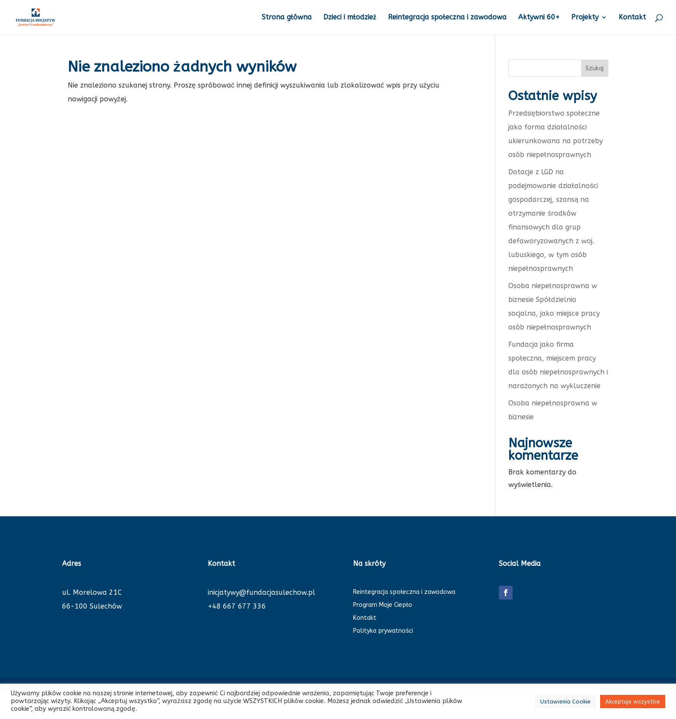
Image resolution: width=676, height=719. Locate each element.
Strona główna (287, 17)
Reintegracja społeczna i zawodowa (447, 17)
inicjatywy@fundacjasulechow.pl (261, 592)
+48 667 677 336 (237, 606)
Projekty (584, 17)
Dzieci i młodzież (349, 17)
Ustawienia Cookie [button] (565, 701)
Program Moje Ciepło (382, 605)
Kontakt (632, 17)
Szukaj (594, 68)
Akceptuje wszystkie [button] (632, 701)
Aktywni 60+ (539, 17)
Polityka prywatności (383, 631)
